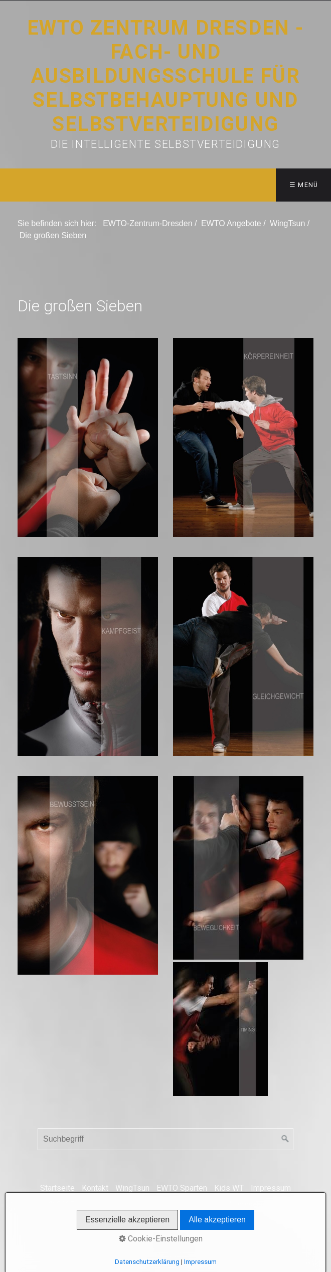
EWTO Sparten (181, 1188)
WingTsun (132, 1188)
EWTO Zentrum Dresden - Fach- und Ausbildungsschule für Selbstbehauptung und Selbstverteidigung (165, 76)
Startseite (57, 1188)
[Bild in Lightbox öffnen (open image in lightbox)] (88, 437)
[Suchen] (285, 1139)
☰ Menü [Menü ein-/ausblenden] (303, 185)
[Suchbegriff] (165, 1139)
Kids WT (229, 1188)
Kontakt (95, 1188)
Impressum (271, 1188)
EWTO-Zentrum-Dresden (147, 223)
